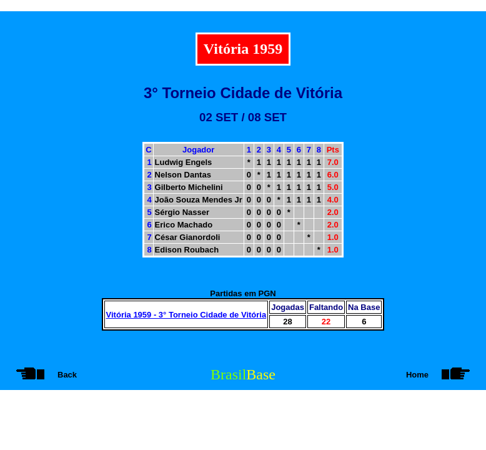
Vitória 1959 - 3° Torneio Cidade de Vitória (186, 314)
